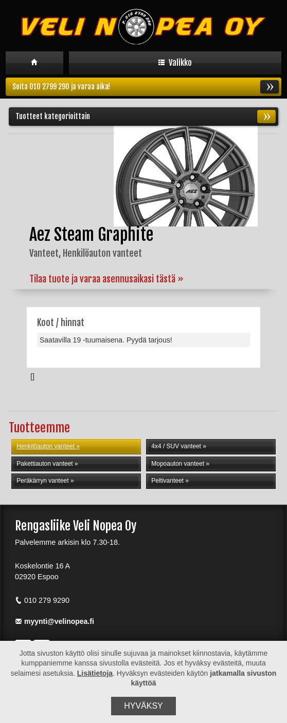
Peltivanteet (167, 480)
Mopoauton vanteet (177, 463)
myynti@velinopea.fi (54, 621)
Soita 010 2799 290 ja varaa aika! (145, 86)
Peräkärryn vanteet (42, 480)
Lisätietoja (95, 673)
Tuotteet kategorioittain (145, 116)
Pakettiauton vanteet (44, 463)
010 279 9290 (42, 600)
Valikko (175, 63)
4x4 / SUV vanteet (176, 446)
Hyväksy (143, 705)
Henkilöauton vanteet (45, 446)
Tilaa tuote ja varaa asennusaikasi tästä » (106, 278)
